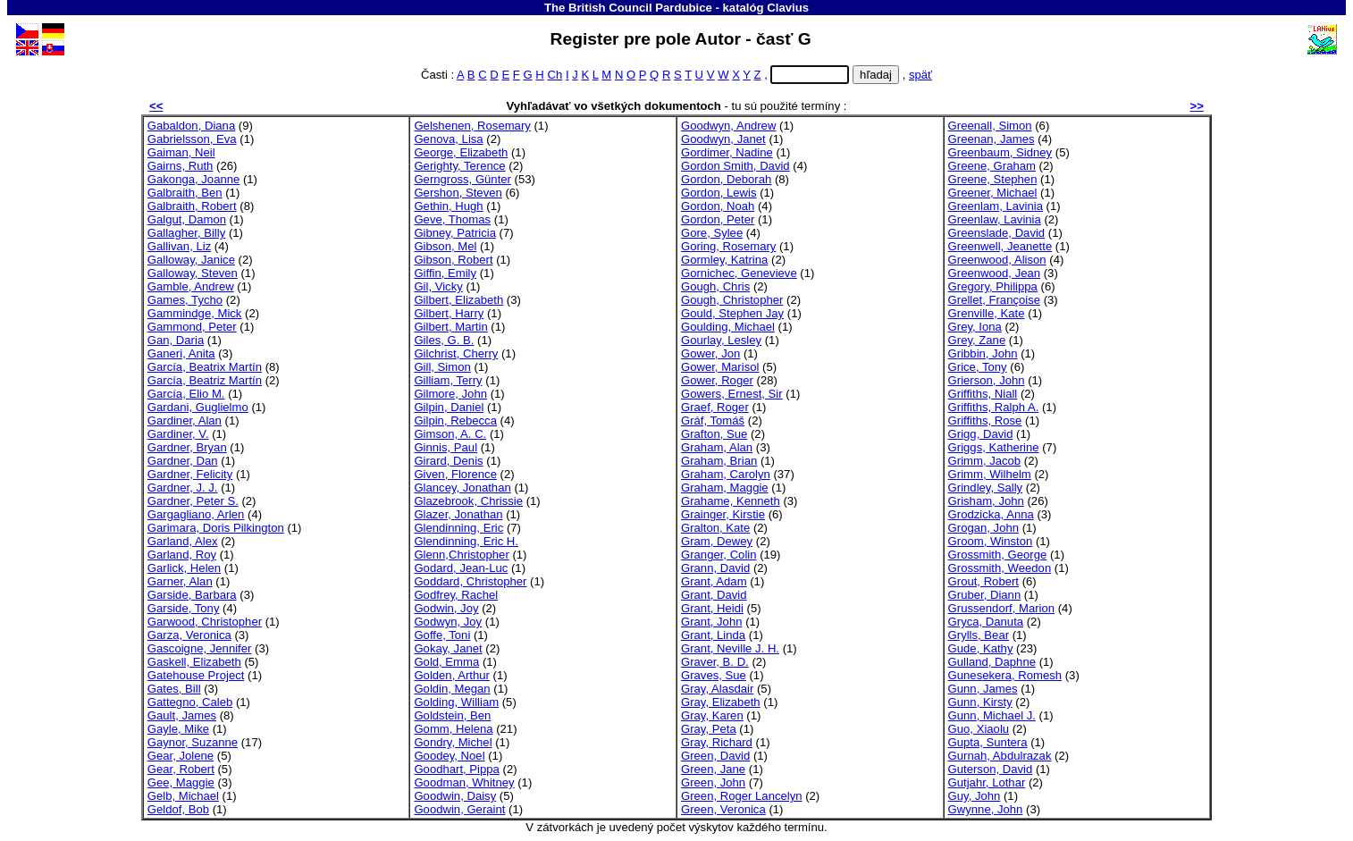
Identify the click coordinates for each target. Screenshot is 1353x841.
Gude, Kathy (980, 648)
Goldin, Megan (452, 688)
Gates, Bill (174, 688)
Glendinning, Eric (458, 527)
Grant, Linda (713, 635)
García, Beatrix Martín (204, 367)
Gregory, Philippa (993, 286)
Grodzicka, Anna (991, 514)
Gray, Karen (712, 715)
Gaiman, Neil (181, 152)
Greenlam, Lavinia (995, 206)
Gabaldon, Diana (191, 125)
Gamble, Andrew (190, 286)
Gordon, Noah (717, 206)
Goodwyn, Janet (723, 139)
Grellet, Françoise (994, 300)
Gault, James (181, 715)
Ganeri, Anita (181, 353)
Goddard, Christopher (470, 581)
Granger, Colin (719, 554)
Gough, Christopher (732, 300)
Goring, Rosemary (728, 246)
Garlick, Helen (184, 568)
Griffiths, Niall (983, 393)
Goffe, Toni (442, 635)
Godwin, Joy (446, 608)
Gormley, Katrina (724, 259)
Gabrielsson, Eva (192, 139)
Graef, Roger (715, 407)
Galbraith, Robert (192, 206)
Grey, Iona (975, 326)
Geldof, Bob (178, 809)
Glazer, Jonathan (458, 514)
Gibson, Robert (453, 259)
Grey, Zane (977, 340)
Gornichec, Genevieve (739, 273)
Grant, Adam (714, 581)
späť (920, 74)
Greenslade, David (997, 233)
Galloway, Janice (191, 259)
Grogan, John (983, 527)
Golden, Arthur (452, 675)
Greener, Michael (993, 192)
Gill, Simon (442, 367)
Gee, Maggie (180, 782)
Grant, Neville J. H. (730, 648)
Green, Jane (713, 769)
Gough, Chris (715, 286)
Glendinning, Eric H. (466, 541)
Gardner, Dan (182, 460)
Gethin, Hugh (448, 206)
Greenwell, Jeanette (1000, 246)
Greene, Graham (992, 165)
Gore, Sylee (712, 233)
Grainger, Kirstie (723, 514)
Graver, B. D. (715, 662)
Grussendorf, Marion (1001, 608)
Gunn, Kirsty (980, 702)
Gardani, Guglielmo (197, 407)
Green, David (715, 755)
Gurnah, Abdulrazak (1000, 755)
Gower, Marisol (720, 367)
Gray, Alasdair (717, 688)
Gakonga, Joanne (193, 179)
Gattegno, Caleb (189, 702)
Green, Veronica (723, 809)
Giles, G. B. (444, 340)
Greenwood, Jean (994, 273)
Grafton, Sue (714, 434)
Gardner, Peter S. (193, 501)
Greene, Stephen (993, 179)
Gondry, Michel (453, 742)
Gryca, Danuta (986, 621)
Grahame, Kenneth (730, 501)
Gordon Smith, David (735, 165)
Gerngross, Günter (462, 179)
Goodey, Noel (449, 755)
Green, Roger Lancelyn (742, 796)
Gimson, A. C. (450, 434)
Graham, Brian (719, 460)
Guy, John (974, 796)
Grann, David (715, 568)
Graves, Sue (713, 675)
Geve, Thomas (452, 219)
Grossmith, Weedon (1000, 568)
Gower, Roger (717, 380)
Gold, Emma (446, 662)
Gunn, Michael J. (992, 715)
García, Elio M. (186, 393)
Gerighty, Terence (459, 165)
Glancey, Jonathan (462, 487)
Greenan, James (991, 139)
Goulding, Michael (728, 326)
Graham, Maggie (725, 487)
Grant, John (712, 621)
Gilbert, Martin (450, 326)
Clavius (788, 7)
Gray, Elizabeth (721, 702)
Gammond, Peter (192, 326)
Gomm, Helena (453, 729)
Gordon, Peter (717, 219)
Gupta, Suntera (988, 742)
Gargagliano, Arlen (196, 514)
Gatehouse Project (196, 675)
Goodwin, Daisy (455, 796)
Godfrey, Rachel (456, 594)
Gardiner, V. (178, 434)
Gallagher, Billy (186, 233)
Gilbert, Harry (448, 313)
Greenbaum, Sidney (1000, 152)
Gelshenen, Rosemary (472, 125)
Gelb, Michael (183, 796)
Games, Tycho (185, 300)
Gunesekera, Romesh (1005, 675)
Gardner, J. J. (182, 487)
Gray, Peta (708, 729)
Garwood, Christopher (204, 621)
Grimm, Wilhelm (989, 474)
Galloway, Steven (192, 273)
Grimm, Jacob (984, 460)
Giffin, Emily (445, 273)
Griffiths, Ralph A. (993, 407)
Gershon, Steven (457, 192)
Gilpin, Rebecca (455, 420)
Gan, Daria (175, 340)
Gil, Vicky (438, 286)
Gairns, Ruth (180, 165)
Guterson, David (990, 769)
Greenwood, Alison (997, 259)
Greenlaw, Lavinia (994, 219)
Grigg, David (980, 434)
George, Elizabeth (461, 152)
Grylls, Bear (978, 635)
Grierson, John (986, 380)
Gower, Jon (710, 353)
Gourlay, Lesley (721, 340)
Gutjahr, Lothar (987, 782)
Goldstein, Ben (452, 715)
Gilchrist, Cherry (456, 353)
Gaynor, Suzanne (192, 742)
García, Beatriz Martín (204, 380)
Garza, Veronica (189, 635)
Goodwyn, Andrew (728, 125)
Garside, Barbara (192, 594)
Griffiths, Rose (985, 420)
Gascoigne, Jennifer (199, 648)
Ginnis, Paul (445, 447)
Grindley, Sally (985, 487)
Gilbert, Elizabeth (458, 300)
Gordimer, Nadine (727, 152)
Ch (554, 74)
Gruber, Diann (984, 594)
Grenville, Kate (986, 313)
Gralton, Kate (715, 527)
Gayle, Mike (178, 729)
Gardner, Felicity (189, 474)
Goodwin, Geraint (459, 809)
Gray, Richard (716, 742)
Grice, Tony (977, 367)
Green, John (713, 782)
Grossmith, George (997, 554)
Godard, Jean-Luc (461, 568)
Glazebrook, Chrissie (468, 501)
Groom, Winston (990, 541)
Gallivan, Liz (179, 246)
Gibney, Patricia (455, 233)
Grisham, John (986, 501)
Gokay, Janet (448, 648)
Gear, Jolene (180, 755)
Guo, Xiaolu (979, 729)
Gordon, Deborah (726, 179)
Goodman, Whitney (464, 782)
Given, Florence (455, 474)
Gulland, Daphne (992, 662)
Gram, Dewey (716, 541)
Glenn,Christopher (461, 554)
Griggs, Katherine (993, 447)
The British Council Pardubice (628, 7)
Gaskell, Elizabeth (194, 662)
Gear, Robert (180, 769)
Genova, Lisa (448, 139)
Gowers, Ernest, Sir (732, 393)
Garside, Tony (183, 608)
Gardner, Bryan (187, 447)
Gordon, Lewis (719, 192)
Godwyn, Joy (448, 621)
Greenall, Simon (990, 125)
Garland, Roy (181, 554)
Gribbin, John (983, 353)
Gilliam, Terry (448, 380)
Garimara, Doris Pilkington (215, 527)
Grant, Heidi (712, 608)
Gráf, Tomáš (712, 420)
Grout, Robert (983, 581)
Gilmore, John (450, 393)
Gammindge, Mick (194, 313)
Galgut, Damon (186, 219)
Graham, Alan (716, 447)
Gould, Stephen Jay (732, 313)
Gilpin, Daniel (448, 407)
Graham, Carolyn (725, 474)
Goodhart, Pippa (456, 769)
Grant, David (714, 594)
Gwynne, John (985, 809)
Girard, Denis (448, 460)
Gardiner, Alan (184, 420)
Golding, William (456, 702)
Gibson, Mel (445, 246)
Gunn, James (983, 688)
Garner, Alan (180, 581)
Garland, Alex (182, 541)
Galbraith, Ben (185, 192)
